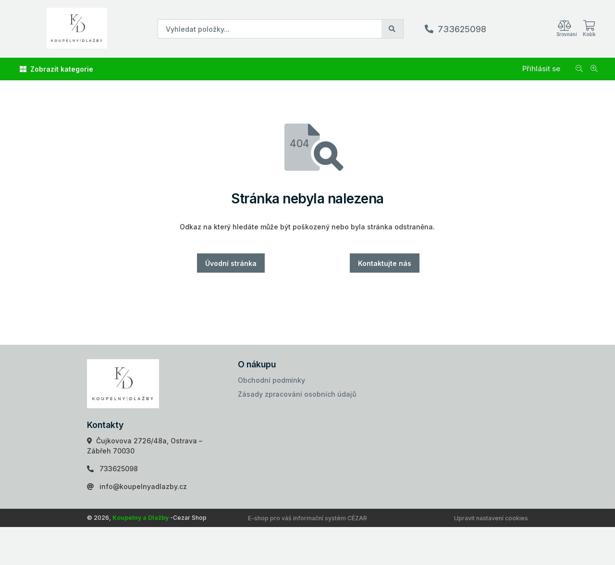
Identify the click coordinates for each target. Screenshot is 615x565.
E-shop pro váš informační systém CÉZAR (307, 518)
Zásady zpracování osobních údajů (297, 394)
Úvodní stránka (231, 263)
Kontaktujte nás (384, 263)
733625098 (462, 29)
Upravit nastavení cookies (491, 518)
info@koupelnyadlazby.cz (143, 486)
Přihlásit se (541, 68)
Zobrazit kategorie (56, 69)
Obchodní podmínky (271, 380)
